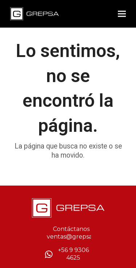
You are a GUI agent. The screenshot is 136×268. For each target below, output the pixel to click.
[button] (122, 14)
